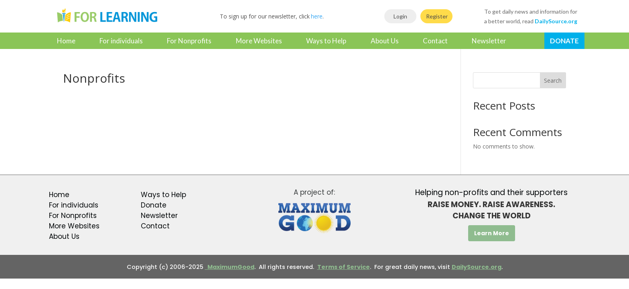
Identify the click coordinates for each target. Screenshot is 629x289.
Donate (564, 41)
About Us (385, 41)
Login (400, 16)
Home (66, 41)
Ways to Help (326, 41)
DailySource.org (476, 267)
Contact (435, 41)
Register (437, 16)
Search (553, 80)
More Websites (259, 41)
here (317, 16)
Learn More (491, 233)
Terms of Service (343, 267)
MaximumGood (229, 267)
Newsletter (489, 41)
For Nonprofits (189, 41)
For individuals (121, 41)
